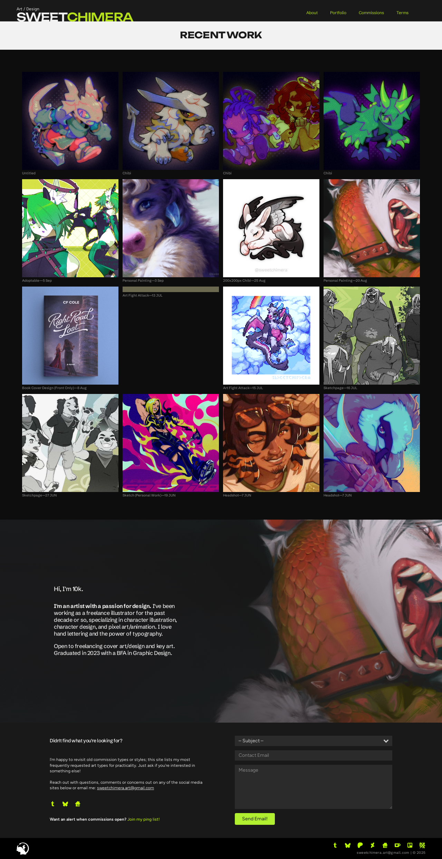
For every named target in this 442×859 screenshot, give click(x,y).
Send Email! (255, 819)
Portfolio (338, 12)
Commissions (371, 12)
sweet (75, 17)
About (312, 12)
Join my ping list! (143, 819)
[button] (53, 804)
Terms (402, 12)
